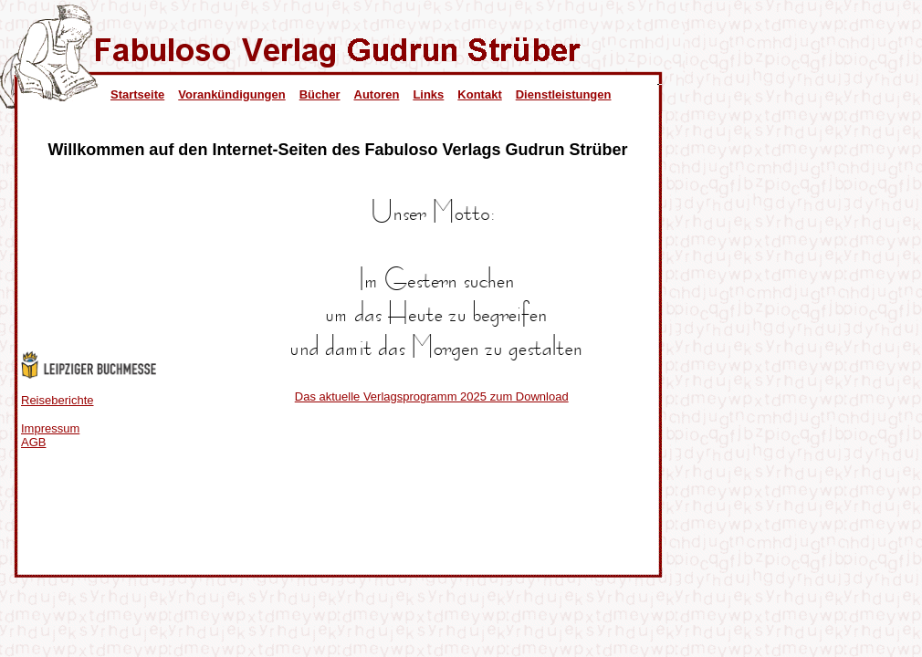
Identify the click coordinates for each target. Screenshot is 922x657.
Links (428, 94)
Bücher (320, 94)
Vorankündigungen (231, 94)
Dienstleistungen (564, 94)
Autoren (377, 94)
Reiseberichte (57, 400)
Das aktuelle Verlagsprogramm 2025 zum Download (432, 396)
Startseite (137, 94)
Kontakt (479, 94)
